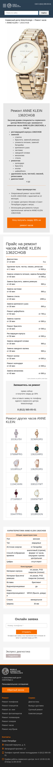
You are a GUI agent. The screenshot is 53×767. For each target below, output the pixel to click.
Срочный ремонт (35, 710)
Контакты (6, 737)
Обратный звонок (15, 690)
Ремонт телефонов (10, 702)
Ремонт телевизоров (10, 717)
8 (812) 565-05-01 (26, 409)
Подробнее (13, 656)
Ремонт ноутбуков (9, 729)
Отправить (26, 632)
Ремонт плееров (9, 721)
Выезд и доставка (35, 706)
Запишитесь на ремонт (26, 385)
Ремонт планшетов (10, 706)
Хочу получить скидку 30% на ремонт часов (26, 222)
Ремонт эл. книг (8, 710)
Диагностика (33, 702)
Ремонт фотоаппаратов (12, 713)
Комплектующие (35, 713)
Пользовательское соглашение (15, 684)
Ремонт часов (8, 725)
